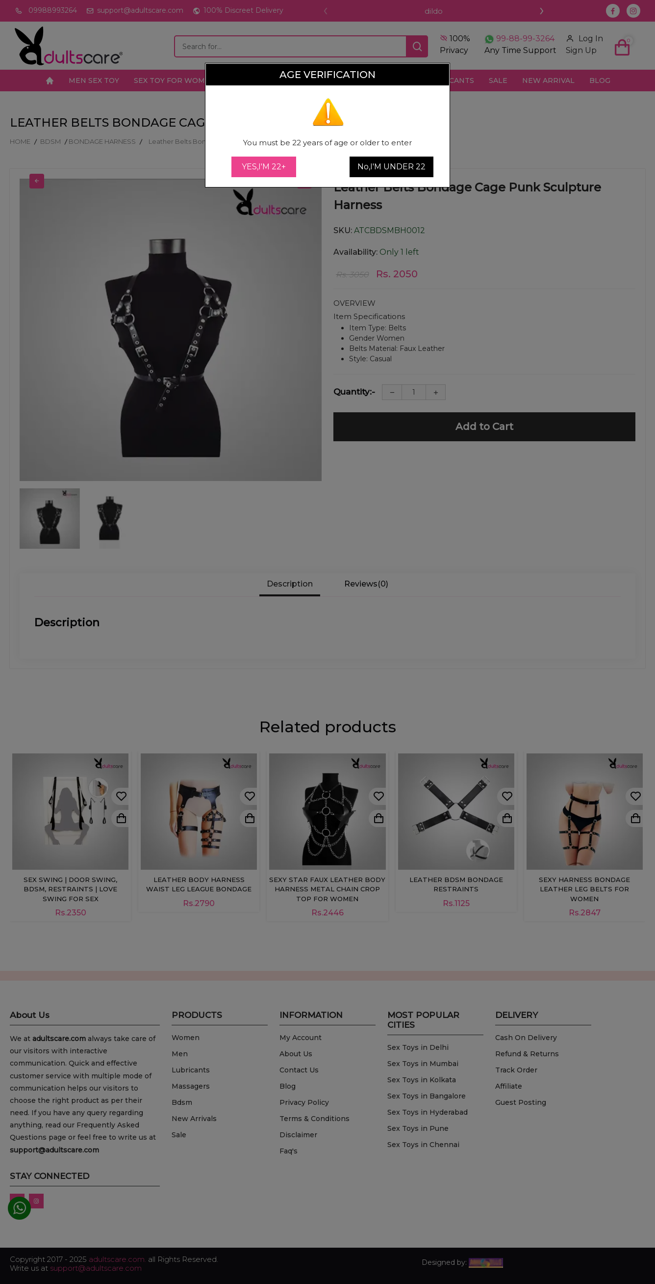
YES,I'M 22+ (264, 166)
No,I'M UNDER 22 (391, 166)
